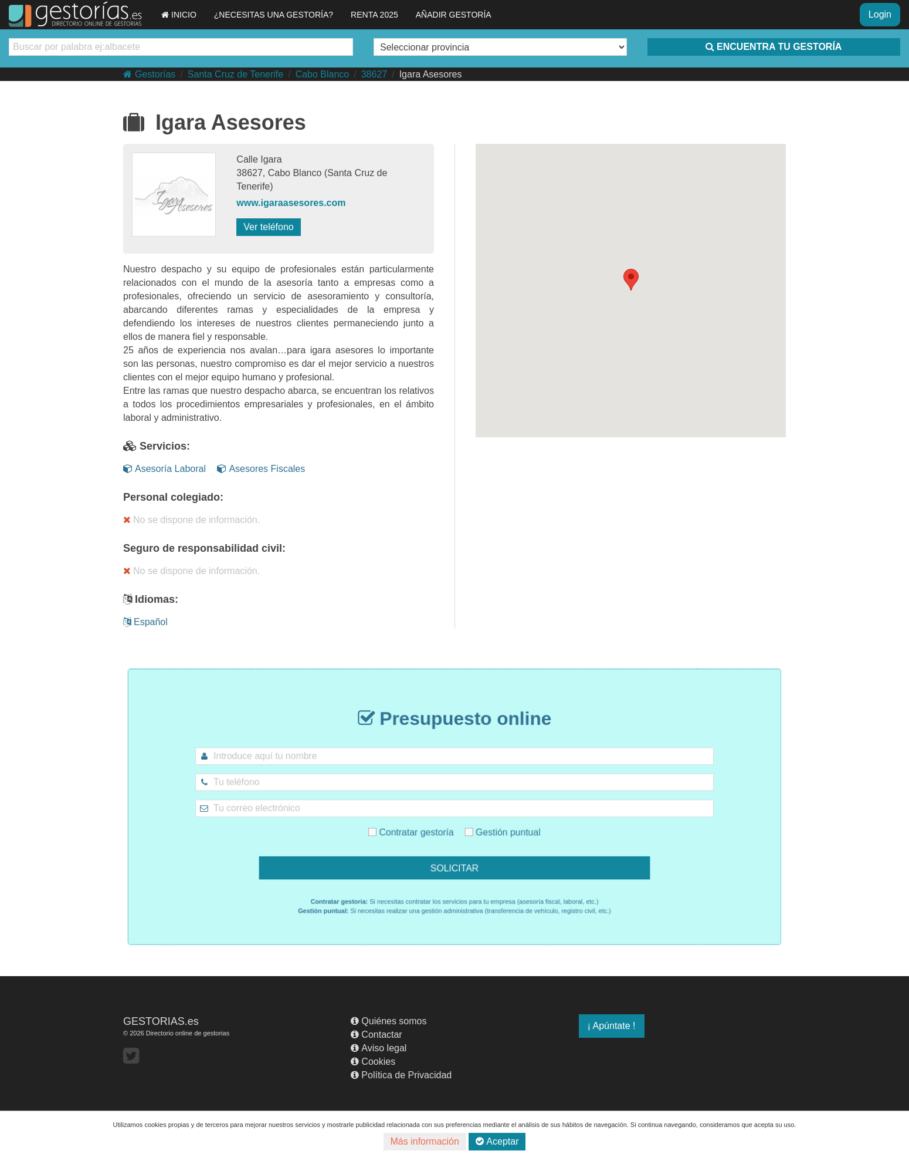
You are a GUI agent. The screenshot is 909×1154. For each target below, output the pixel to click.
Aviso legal (378, 1048)
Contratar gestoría (423, 825)
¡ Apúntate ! (612, 1026)
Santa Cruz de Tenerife (235, 74)
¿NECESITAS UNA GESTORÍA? (273, 14)
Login (880, 14)
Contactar (376, 1035)
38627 (374, 74)
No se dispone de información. (191, 520)
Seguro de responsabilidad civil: (204, 548)
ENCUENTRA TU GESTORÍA (774, 47)
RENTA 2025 (374, 14)
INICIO (178, 14)
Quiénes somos (388, 1021)
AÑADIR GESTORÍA (453, 14)
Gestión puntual (489, 825)
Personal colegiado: (173, 497)
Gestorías (149, 74)
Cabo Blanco (323, 74)
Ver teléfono (268, 227)
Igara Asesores (430, 74)
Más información (425, 1141)
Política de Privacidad (401, 1075)
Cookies (373, 1062)
